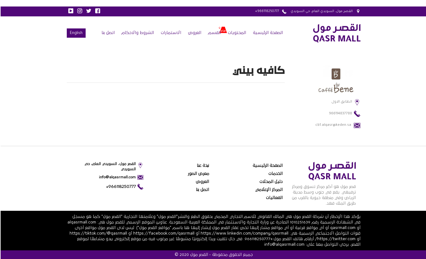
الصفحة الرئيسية (267, 33)
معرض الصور (197, 174)
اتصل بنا (107, 33)
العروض (194, 33)
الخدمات (275, 174)
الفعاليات (273, 198)
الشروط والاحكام (137, 33)
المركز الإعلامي (268, 190)
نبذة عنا (202, 166)
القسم (213, 33)
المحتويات (236, 33)
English (75, 33)
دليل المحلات (270, 182)
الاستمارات (170, 33)
